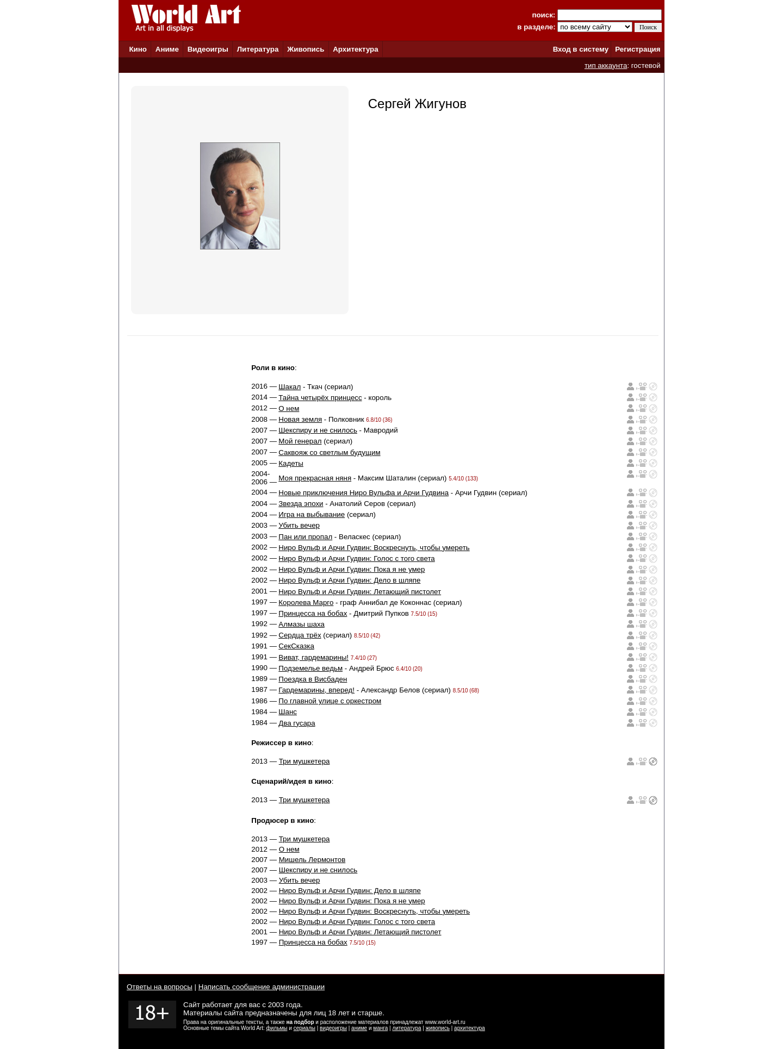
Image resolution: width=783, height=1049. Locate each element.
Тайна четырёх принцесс (320, 398)
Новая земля (300, 419)
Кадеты (290, 463)
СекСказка (296, 646)
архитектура (469, 1028)
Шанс (287, 712)
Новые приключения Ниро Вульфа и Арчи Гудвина (363, 493)
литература (406, 1028)
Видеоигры (208, 49)
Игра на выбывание (311, 514)
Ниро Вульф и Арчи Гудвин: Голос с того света (356, 558)
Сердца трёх (299, 635)
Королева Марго (305, 602)
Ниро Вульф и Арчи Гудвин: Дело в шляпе (349, 580)
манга (380, 1028)
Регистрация (637, 49)
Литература (258, 49)
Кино (138, 49)
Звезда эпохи (300, 503)
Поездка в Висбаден (312, 679)
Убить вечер (299, 525)
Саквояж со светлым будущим (329, 452)
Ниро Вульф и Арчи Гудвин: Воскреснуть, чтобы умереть (373, 548)
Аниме (167, 49)
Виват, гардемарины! (313, 657)
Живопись (305, 49)
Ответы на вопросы (159, 987)
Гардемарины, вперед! (316, 690)
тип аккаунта (606, 65)
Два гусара (296, 723)
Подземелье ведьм (310, 668)
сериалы (304, 1028)
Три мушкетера (304, 761)
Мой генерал (299, 441)
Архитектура (355, 49)
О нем (288, 408)
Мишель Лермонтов (312, 860)
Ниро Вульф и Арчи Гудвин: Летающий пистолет (359, 592)
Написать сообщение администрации (261, 987)
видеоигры (333, 1028)
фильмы (277, 1028)
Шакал (289, 387)
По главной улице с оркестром (329, 701)
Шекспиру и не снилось (317, 430)
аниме (359, 1028)
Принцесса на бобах (312, 613)
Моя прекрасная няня (314, 478)
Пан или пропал (305, 537)
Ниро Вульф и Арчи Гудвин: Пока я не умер (351, 569)
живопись (438, 1028)
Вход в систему (580, 49)
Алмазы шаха (301, 624)
